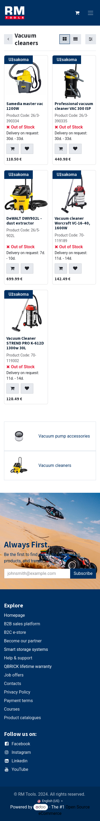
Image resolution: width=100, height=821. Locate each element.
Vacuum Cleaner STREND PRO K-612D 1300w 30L (25, 342)
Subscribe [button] (83, 573)
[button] (12, 149)
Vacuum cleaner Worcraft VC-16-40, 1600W (72, 223)
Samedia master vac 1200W (24, 106)
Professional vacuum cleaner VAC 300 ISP (74, 106)
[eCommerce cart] (77, 12)
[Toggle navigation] (90, 13)
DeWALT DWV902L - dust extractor (24, 221)
